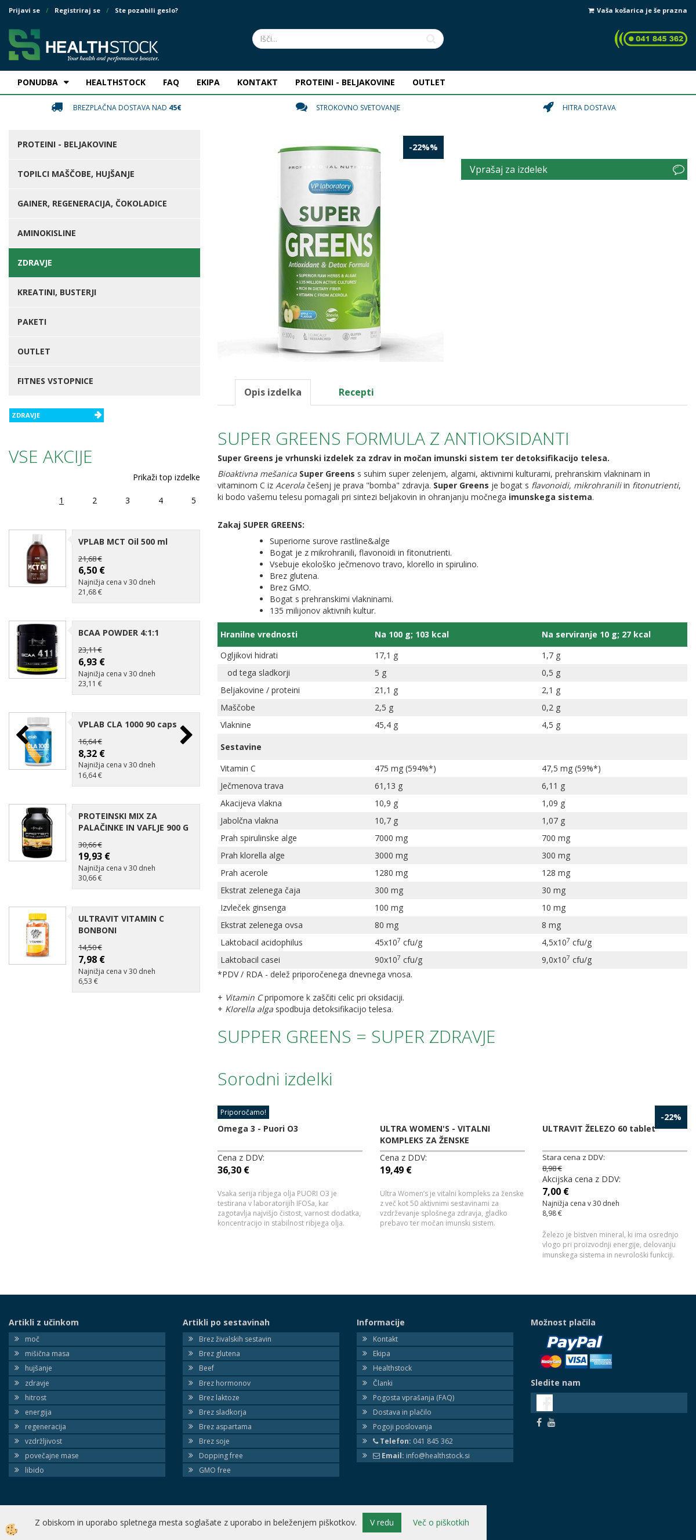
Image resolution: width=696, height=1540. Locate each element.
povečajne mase (52, 1456)
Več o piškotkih (441, 1522)
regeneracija (45, 1427)
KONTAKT (257, 82)
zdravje (37, 1383)
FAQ (171, 82)
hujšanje (38, 1368)
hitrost (35, 1398)
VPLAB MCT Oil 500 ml (123, 541)
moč (32, 1339)
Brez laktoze (219, 1398)
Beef (206, 1368)
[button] (185, 735)
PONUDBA (37, 82)
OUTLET (428, 82)
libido (34, 1470)
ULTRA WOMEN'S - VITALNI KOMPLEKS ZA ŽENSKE (435, 1134)
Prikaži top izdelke (166, 477)
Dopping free (221, 1456)
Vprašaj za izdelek (509, 169)
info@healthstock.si (421, 1456)
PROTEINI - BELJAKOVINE (345, 82)
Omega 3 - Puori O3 (257, 1128)
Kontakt (385, 1339)
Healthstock (392, 1368)
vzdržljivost (43, 1441)
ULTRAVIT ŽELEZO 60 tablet (598, 1128)
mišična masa (47, 1353)
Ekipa (381, 1353)
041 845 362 (413, 1441)
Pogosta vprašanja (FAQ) (413, 1398)
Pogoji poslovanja (402, 1427)
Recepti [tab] (356, 392)
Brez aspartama (225, 1427)
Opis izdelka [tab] (273, 392)
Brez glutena (219, 1353)
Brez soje (214, 1441)
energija (38, 1412)
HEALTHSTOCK (116, 82)
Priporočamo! (243, 1112)
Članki (383, 1383)
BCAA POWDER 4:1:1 (118, 632)
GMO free (215, 1470)
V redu (382, 1522)
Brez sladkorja (222, 1412)
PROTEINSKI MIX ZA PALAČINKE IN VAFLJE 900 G (133, 821)
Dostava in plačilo (402, 1412)
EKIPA (208, 82)
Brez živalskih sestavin (235, 1339)
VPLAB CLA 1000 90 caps (127, 724)
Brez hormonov (225, 1383)
